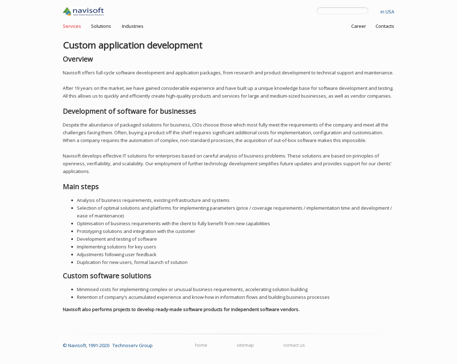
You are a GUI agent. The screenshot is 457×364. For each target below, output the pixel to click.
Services (72, 26)
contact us (294, 345)
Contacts (385, 26)
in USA (387, 11)
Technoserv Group (132, 345)
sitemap (245, 345)
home (201, 345)
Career (358, 26)
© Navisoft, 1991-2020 (86, 345)
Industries (133, 26)
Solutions (101, 26)
